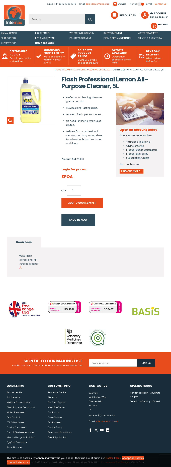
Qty (63, 190)
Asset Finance (14, 447)
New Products (44, 43)
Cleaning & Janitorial (150, 38)
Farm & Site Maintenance (118, 38)
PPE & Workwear (45, 38)
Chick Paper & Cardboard (21, 407)
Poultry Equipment (80, 38)
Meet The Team (56, 407)
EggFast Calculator (17, 442)
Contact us (53, 412)
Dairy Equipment (113, 33)
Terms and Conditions (60, 432)
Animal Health (9, 33)
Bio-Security (42, 33)
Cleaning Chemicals (99, 69)
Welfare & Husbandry (81, 33)
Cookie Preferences (18, 462)
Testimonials (54, 422)
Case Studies (55, 417)
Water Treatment (148, 33)
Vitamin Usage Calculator (20, 437)
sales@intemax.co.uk (97, 3)
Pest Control (9, 38)
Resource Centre (57, 392)
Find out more (131, 171)
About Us (52, 397)
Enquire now (78, 220)
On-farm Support (57, 402)
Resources (127, 15)
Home (58, 69)
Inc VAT (133, 3)
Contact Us (160, 3)
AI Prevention (9, 43)
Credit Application (57, 437)
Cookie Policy (55, 427)
